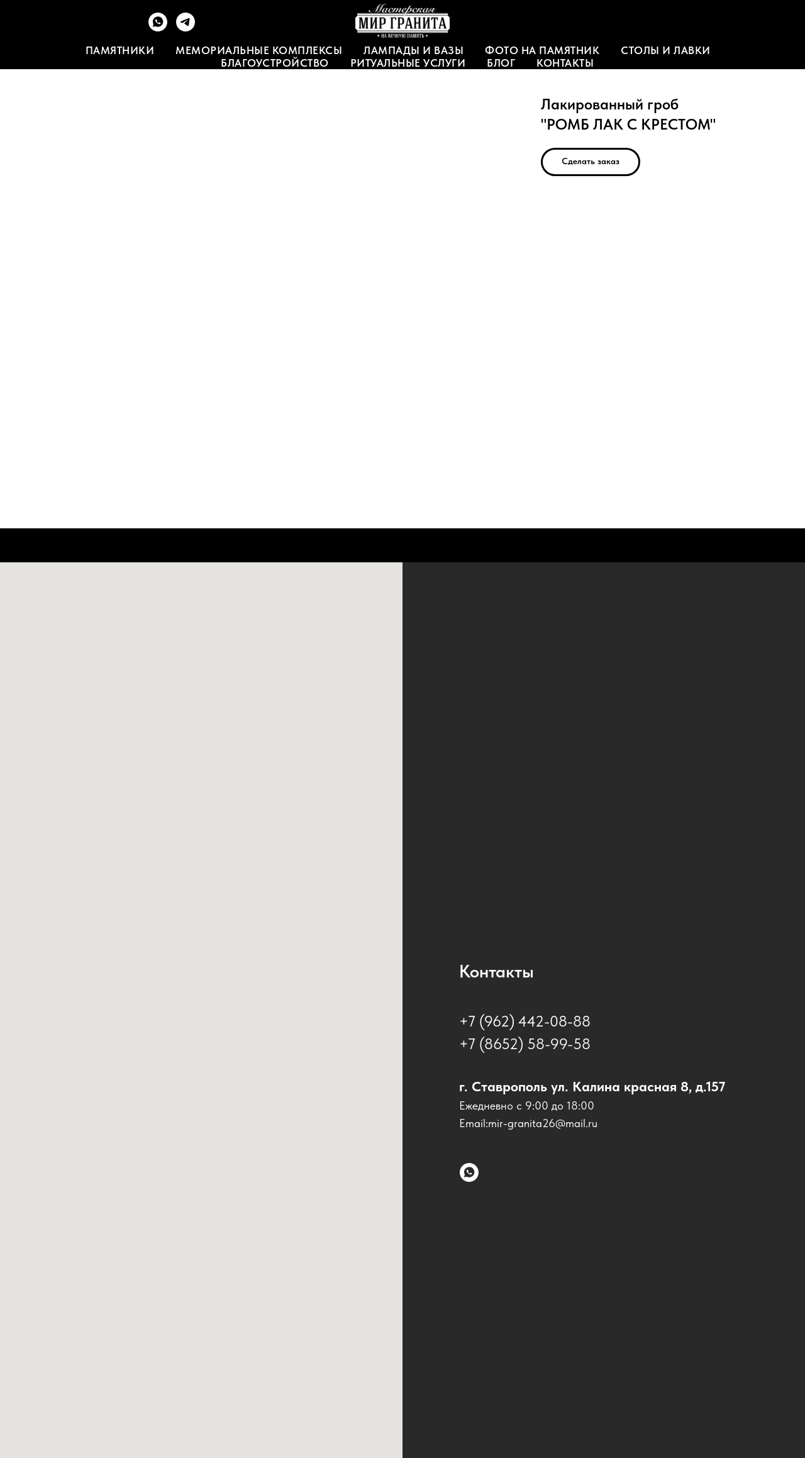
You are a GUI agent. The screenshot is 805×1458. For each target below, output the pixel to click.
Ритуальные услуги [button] (408, 63)
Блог (501, 63)
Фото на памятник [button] (542, 50)
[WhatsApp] (157, 28)
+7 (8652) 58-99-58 (525, 1044)
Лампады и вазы (414, 50)
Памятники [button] (120, 50)
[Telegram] (185, 28)
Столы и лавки (666, 50)
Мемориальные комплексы (258, 50)
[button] (590, 162)
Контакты (565, 63)
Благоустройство (275, 63)
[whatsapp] (469, 1172)
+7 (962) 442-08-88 (525, 1021)
